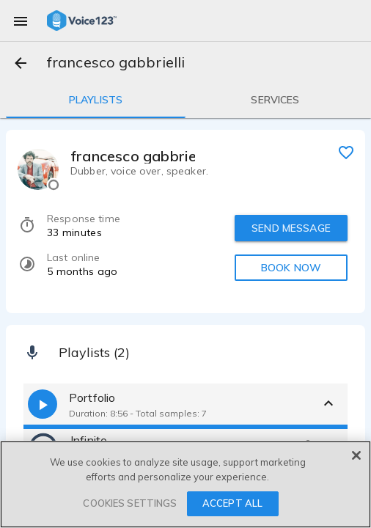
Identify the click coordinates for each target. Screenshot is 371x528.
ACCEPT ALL (232, 503)
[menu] (20, 20)
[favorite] (346, 151)
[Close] (356, 455)
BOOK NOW (291, 267)
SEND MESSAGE (291, 228)
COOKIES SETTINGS (130, 503)
